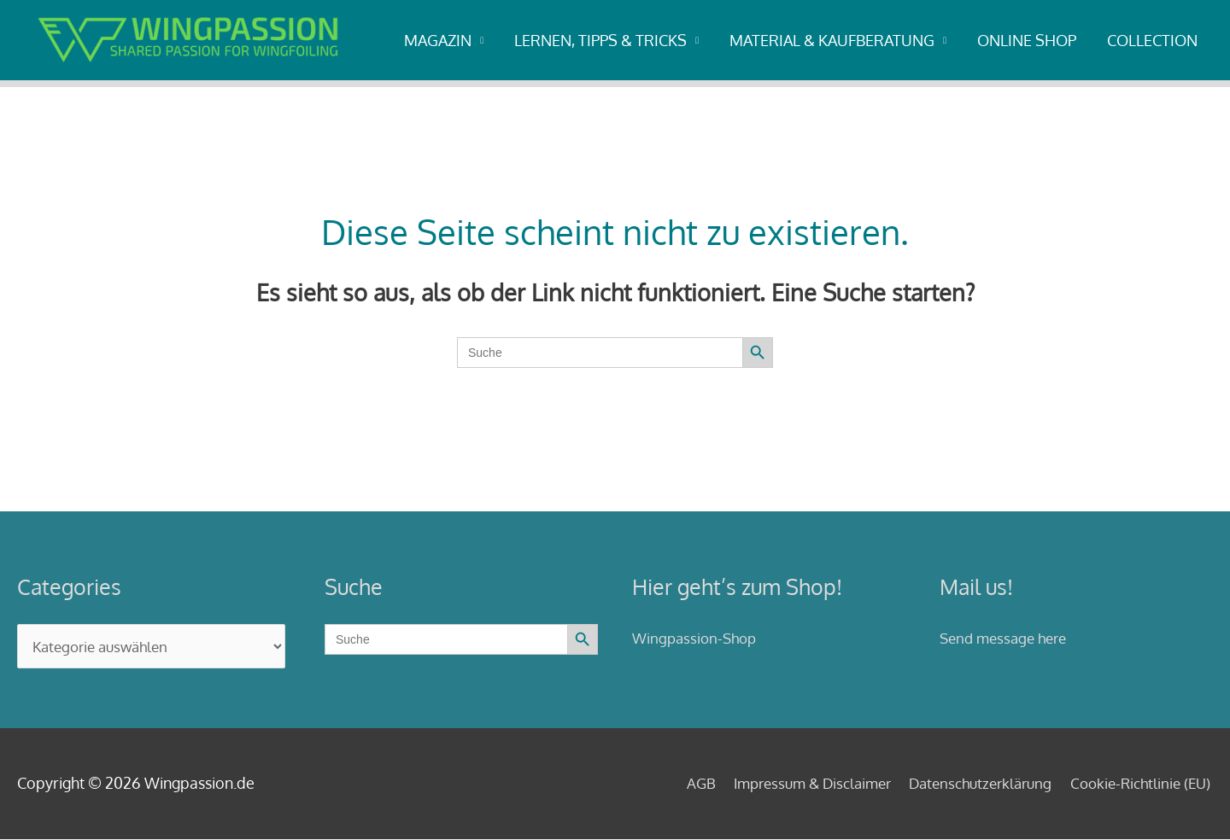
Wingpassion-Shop (697, 637)
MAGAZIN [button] (438, 40)
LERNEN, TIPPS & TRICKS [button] (600, 40)
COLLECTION (1152, 40)
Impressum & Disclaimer (791, 783)
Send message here (1007, 637)
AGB (673, 783)
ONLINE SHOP (1026, 40)
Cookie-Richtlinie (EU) (1139, 783)
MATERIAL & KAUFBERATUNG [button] (831, 40)
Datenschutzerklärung (970, 783)
